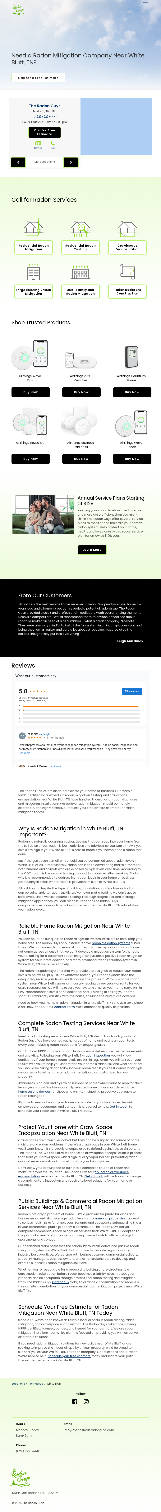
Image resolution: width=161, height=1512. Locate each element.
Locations (18, 1384)
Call (52, 145)
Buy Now (30, 392)
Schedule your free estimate (69, 1356)
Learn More (92, 549)
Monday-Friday (27, 1430)
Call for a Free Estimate (38, 78)
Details (38, 145)
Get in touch (119, 1106)
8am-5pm (24, 1435)
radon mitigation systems (111, 943)
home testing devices (34, 1091)
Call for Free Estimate (44, 132)
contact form (64, 1007)
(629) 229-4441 (46, 117)
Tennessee (35, 1384)
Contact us (60, 1282)
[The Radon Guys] (18, 9)
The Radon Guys (45, 106)
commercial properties (107, 1218)
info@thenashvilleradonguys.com (89, 1430)
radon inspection (97, 1055)
